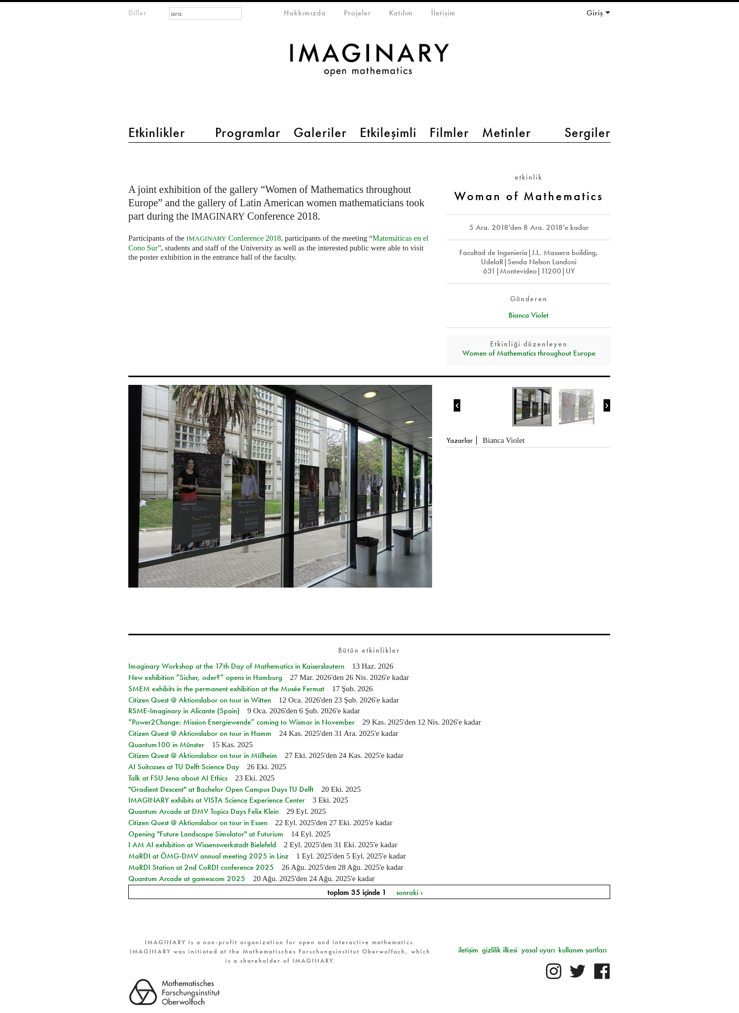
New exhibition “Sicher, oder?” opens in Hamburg (205, 677)
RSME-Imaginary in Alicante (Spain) (184, 710)
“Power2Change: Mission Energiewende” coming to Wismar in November (241, 722)
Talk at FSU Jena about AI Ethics (177, 778)
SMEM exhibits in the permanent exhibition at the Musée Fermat (226, 688)
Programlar (248, 132)
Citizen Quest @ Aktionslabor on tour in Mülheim (202, 755)
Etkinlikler (156, 132)
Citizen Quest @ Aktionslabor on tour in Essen (197, 822)
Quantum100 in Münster (166, 744)
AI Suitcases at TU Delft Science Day (183, 766)
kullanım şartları (582, 949)
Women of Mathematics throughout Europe (528, 353)
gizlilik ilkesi (499, 949)
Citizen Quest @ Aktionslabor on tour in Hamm (199, 733)
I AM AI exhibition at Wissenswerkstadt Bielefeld (202, 844)
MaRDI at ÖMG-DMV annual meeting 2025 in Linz (208, 856)
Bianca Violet (529, 315)
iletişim (468, 949)
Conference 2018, (234, 238)
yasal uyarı (538, 949)
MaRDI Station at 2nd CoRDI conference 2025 (201, 867)
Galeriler (320, 132)
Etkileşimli (388, 132)
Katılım (401, 12)
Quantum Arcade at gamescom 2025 (186, 878)
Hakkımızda (305, 12)
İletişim (443, 12)
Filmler (449, 132)
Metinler (506, 132)
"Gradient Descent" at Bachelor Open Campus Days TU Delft (221, 789)
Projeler (357, 12)
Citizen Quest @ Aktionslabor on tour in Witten (199, 700)
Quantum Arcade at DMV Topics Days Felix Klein (203, 811)
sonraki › (409, 892)
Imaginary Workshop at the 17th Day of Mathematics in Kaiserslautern (236, 666)
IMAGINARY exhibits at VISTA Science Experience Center (216, 800)
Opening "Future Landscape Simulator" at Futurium (205, 834)
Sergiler (588, 132)
